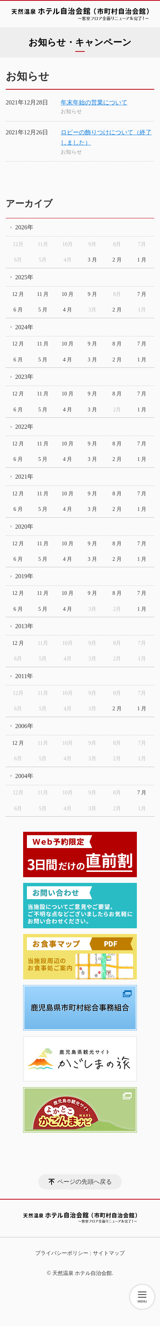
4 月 (67, 310)
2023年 (24, 377)
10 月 (67, 294)
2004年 (24, 776)
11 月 (43, 294)
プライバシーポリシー (61, 1253)
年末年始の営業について (94, 102)
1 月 (142, 260)
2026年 (24, 227)
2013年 (24, 626)
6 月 (18, 310)
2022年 (24, 426)
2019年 (24, 576)
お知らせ (71, 111)
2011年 (24, 676)
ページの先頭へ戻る (84, 1181)
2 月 (117, 260)
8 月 (117, 344)
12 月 (18, 294)
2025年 (24, 277)
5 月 (43, 310)
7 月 (142, 294)
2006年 (24, 726)
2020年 (24, 526)
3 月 (92, 260)
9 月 (92, 294)
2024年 (24, 327)
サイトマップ (109, 1253)
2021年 (24, 476)
